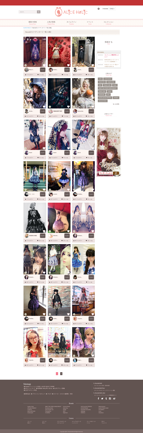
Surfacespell (30, 412)
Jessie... (80, 277)
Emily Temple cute (49, 409)
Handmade (101, 94)
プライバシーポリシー (38, 394)
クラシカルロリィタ (61, 421)
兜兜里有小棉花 (33, 235)
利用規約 (40, 388)
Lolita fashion (108, 79)
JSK (100, 85)
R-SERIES (47, 412)
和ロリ (29, 423)
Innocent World (102, 101)
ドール (88, 423)
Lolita (100, 79)
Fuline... (55, 69)
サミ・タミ (32, 194)
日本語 (112, 8)
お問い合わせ (48, 388)
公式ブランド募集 (60, 388)
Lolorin (55, 194)
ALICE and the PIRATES (105, 97)
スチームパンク (60, 423)
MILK (64, 411)
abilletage (83, 411)
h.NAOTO (30, 409)
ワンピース (104, 423)
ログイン (102, 13)
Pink (108, 94)
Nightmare (65, 412)
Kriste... (80, 69)
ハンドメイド (75, 423)
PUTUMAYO (101, 409)
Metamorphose (102, 406)
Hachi (30, 152)
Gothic (109, 91)
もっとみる (116, 104)
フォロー (43, 69)
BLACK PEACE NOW (103, 408)
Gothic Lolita (102, 91)
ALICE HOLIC (27, 27)
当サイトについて (30, 388)
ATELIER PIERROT (32, 408)
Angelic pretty (111, 82)
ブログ (49, 394)
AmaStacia (101, 412)
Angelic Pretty (31, 406)
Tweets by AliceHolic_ (102, 124)
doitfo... (55, 318)
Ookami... (80, 235)
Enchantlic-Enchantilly (86, 409)
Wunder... (55, 235)
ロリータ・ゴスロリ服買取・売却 (63, 394)
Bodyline (116, 97)
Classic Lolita (107, 85)
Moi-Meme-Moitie (49, 408)
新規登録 (112, 13)
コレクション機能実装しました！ (111, 55)
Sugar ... (80, 360)
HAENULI (83, 412)
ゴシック (30, 421)
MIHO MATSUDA (31, 411)
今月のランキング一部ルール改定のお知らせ (111, 65)
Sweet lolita (102, 82)
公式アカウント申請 (31, 390)
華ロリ (43, 423)
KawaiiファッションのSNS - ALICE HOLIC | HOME (39, 386)
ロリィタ (44, 421)
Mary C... (31, 69)
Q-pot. (100, 411)
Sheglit (64, 409)
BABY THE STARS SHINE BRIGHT (107, 88)
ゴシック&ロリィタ (91, 421)
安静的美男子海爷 (57, 111)
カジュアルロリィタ (76, 421)
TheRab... (80, 194)
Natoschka (80, 111)
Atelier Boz (65, 408)
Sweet (114, 85)
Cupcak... (80, 318)
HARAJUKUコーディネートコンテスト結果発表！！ (111, 60)
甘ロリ (103, 421)
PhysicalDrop (48, 411)
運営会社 (27, 394)
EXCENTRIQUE (84, 408)
